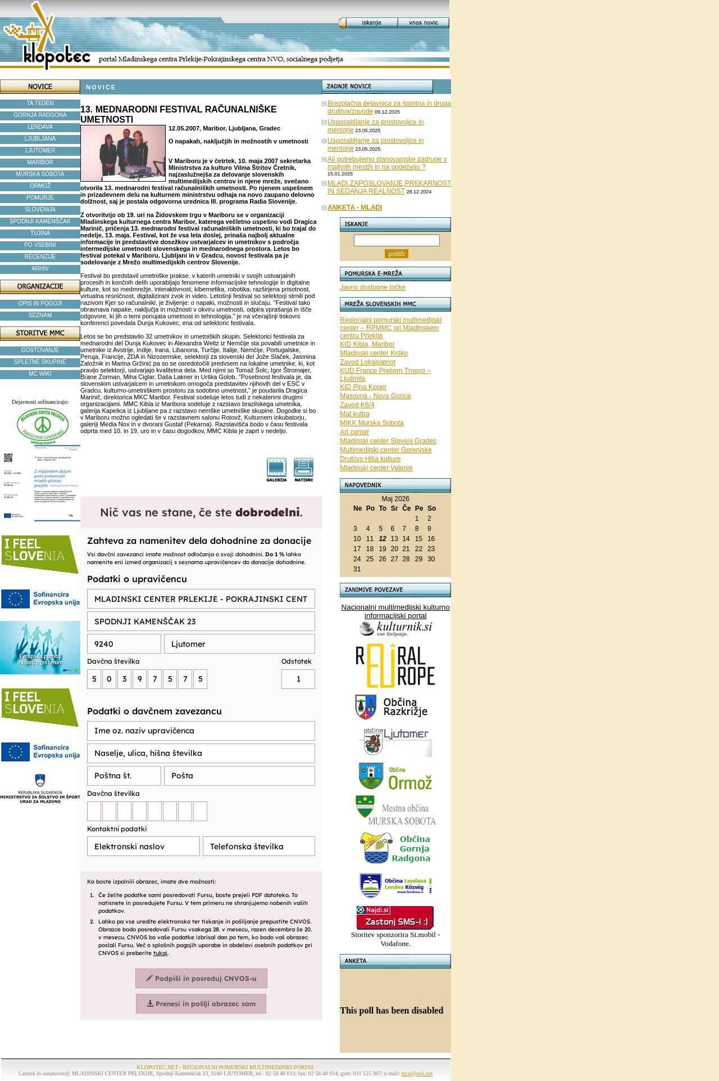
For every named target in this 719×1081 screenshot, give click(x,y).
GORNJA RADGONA (39, 115)
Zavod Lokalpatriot (367, 362)
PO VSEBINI (40, 245)
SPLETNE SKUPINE (40, 362)
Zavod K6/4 (357, 405)
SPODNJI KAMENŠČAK (40, 221)
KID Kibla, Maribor (367, 344)
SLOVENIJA (40, 209)
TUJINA (40, 233)
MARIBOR (40, 162)
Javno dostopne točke (373, 287)
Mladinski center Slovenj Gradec (388, 441)
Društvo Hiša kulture (370, 459)
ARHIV (40, 268)
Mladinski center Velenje (376, 468)
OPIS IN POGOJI (40, 303)
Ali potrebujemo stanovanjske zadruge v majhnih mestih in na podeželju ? (387, 163)
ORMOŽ (40, 186)
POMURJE (40, 198)
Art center (354, 432)
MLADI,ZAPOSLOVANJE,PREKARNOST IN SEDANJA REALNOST (389, 187)
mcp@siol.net (417, 1073)
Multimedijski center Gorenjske (385, 450)
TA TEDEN (40, 103)
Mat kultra (355, 414)
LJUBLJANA (40, 139)
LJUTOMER (40, 150)
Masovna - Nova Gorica (375, 396)
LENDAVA (40, 127)
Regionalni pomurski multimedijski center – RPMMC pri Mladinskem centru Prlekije (391, 328)
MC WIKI (40, 374)
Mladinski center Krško (374, 353)
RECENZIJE (40, 257)
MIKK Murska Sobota (371, 423)
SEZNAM (40, 315)
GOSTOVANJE (40, 350)
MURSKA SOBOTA (40, 174)
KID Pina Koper (363, 387)
